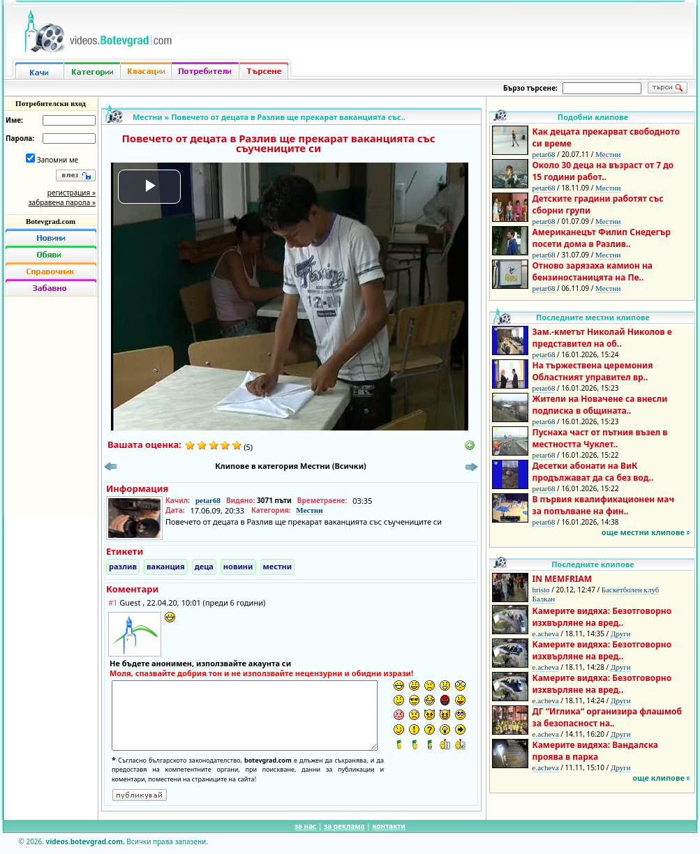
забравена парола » (62, 202)
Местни (148, 117)
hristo (541, 589)
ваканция (166, 566)
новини (238, 566)
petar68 (208, 500)
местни (277, 566)
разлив (123, 566)
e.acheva (546, 633)
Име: (14, 120)
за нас (305, 826)
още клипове (658, 777)
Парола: (20, 138)
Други (621, 633)
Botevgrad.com (50, 221)
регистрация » (71, 192)
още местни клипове (643, 532)
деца (204, 566)
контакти (388, 826)
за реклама (344, 826)
